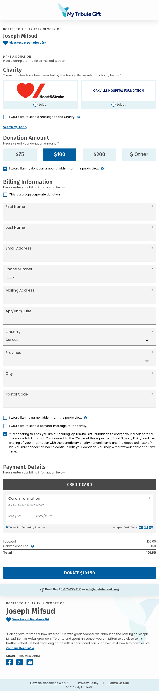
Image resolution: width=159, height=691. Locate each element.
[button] (79, 118)
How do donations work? (49, 683)
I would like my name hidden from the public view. (45, 417)
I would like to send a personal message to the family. (48, 426)
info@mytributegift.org (102, 589)
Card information (24, 498)
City (9, 373)
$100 (59, 154)
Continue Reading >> (20, 648)
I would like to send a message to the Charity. (42, 117)
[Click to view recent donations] (33, 43)
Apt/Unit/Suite (18, 311)
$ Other (139, 154)
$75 (20, 154)
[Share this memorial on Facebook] (9, 662)
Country (13, 331)
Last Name (15, 227)
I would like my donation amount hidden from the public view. (54, 168)
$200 (99, 154)
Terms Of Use (118, 683)
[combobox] (10, 277)
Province (13, 352)
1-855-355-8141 (71, 589)
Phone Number (19, 269)
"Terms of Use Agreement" (94, 438)
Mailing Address (20, 290)
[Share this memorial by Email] (29, 662)
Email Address (18, 248)
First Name (15, 206)
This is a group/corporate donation (34, 194)
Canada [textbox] (12, 339)
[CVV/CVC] (48, 515)
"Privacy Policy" (131, 438)
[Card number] (79, 506)
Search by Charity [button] (15, 127)
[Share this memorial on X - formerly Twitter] (19, 662)
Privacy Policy (88, 683)
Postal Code (17, 394)
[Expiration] (20, 515)
